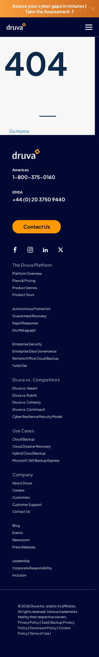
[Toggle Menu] (71, 27)
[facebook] (15, 250)
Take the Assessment (49, 11)
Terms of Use (39, 633)
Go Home (19, 131)
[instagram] (30, 250)
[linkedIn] (45, 250)
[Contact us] (36, 226)
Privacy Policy (28, 622)
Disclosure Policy (43, 628)
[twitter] (60, 250)
